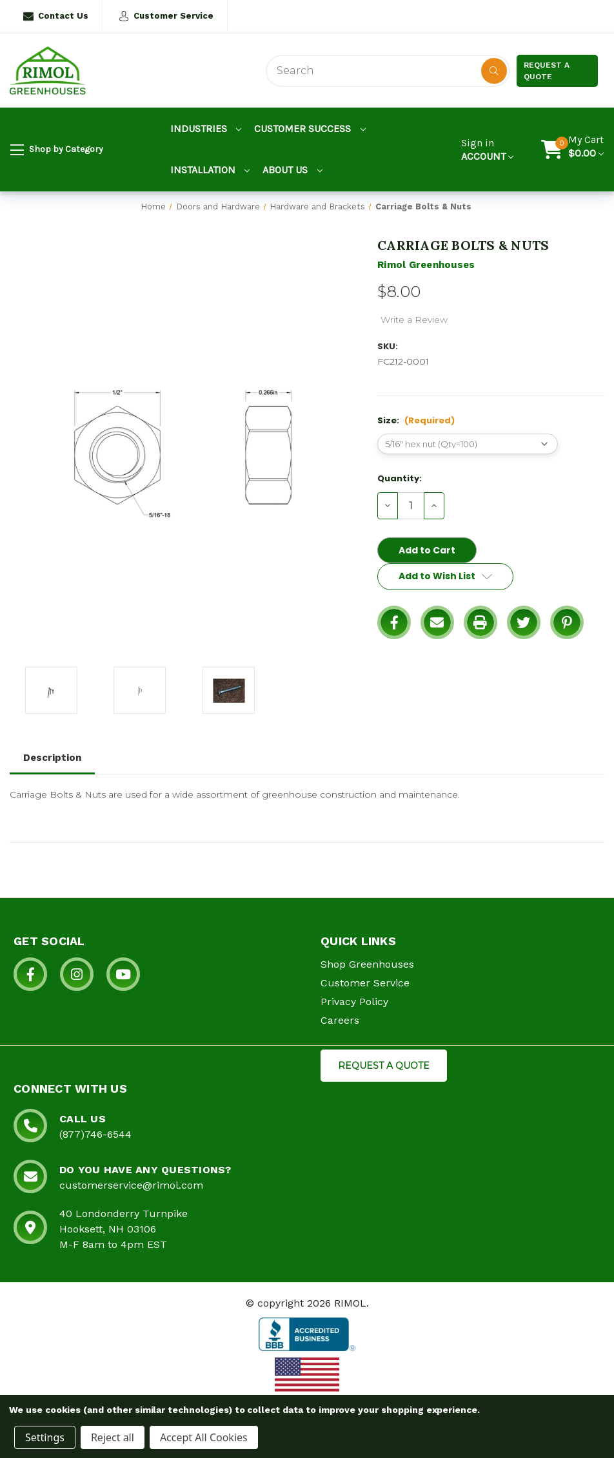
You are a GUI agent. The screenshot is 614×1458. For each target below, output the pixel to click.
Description (52, 757)
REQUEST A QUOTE (384, 1065)
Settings (44, 1437)
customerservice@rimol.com (131, 1185)
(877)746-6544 (95, 1134)
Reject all (112, 1437)
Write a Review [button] (414, 319)
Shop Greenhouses (367, 964)
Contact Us (55, 16)
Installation (210, 170)
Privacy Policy (354, 1001)
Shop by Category (56, 150)
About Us (292, 170)
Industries (206, 128)
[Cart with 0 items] (586, 149)
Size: (416, 420)
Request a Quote (546, 71)
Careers (340, 1020)
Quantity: (399, 478)
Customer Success (310, 128)
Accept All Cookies (204, 1437)
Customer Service (166, 16)
